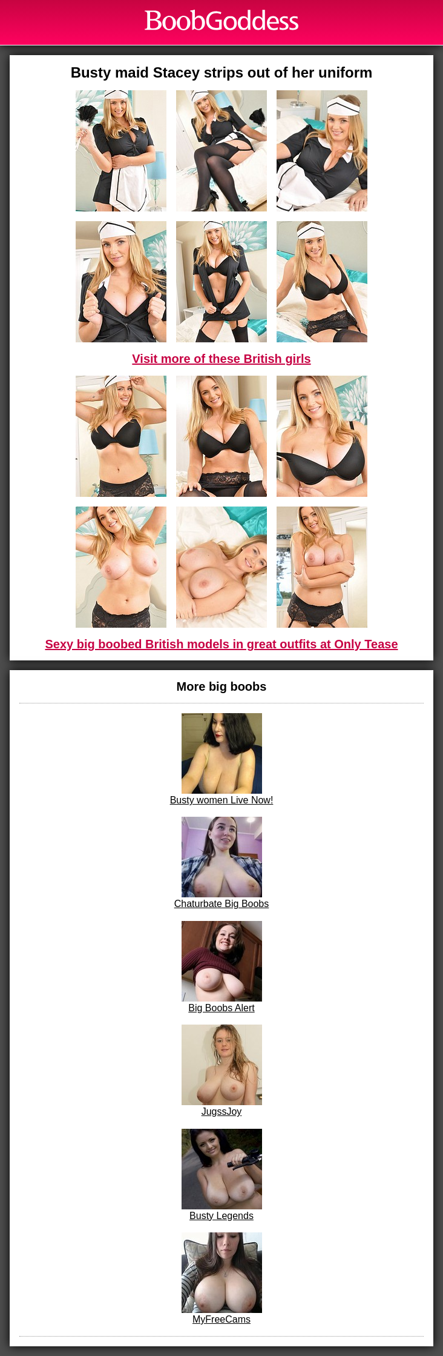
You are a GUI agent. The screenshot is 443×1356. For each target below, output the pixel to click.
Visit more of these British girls (221, 358)
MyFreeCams (222, 1278)
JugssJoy (222, 1071)
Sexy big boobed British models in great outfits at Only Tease (221, 644)
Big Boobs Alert (222, 967)
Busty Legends (222, 1175)
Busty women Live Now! (222, 759)
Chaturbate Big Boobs (221, 863)
